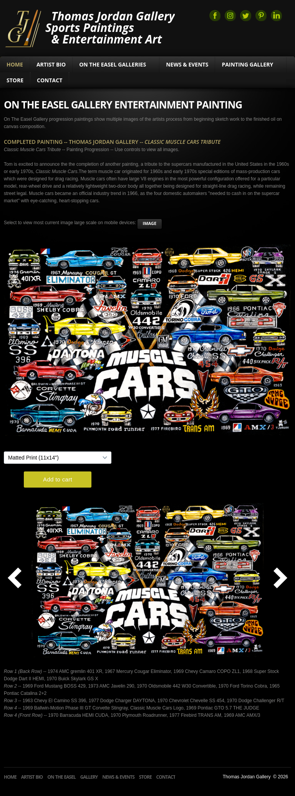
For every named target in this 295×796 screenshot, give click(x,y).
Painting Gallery (251, 64)
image (150, 223)
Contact (49, 80)
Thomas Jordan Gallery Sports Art (23, 28)
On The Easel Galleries (115, 64)
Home (15, 64)
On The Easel (61, 777)
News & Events (187, 64)
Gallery (89, 777)
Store (15, 80)
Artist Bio (51, 64)
